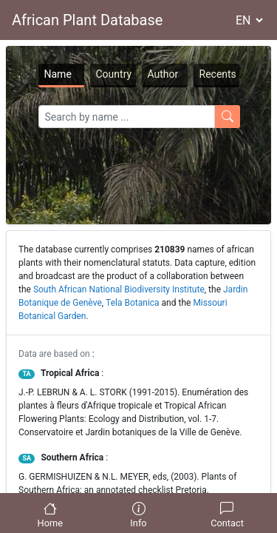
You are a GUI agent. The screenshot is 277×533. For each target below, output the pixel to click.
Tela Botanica (133, 303)
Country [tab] (114, 74)
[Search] (126, 116)
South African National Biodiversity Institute (119, 289)
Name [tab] (58, 74)
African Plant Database (87, 20)
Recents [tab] (217, 74)
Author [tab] (163, 74)
